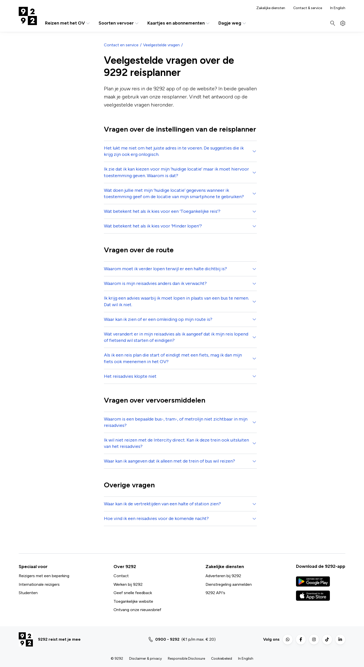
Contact (121, 575)
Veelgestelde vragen (161, 45)
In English (337, 8)
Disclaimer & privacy (145, 658)
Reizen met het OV (67, 23)
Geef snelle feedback (132, 592)
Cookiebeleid (221, 658)
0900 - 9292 (167, 639)
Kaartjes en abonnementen (178, 23)
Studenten (28, 592)
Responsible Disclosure (186, 658)
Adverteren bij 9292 (223, 575)
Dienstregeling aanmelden (229, 584)
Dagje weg (232, 23)
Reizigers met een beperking (44, 575)
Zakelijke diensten (270, 8)
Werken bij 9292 (128, 584)
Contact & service (307, 8)
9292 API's (215, 592)
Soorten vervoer (119, 23)
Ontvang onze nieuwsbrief (137, 609)
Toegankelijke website (133, 601)
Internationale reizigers (39, 584)
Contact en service (121, 45)
